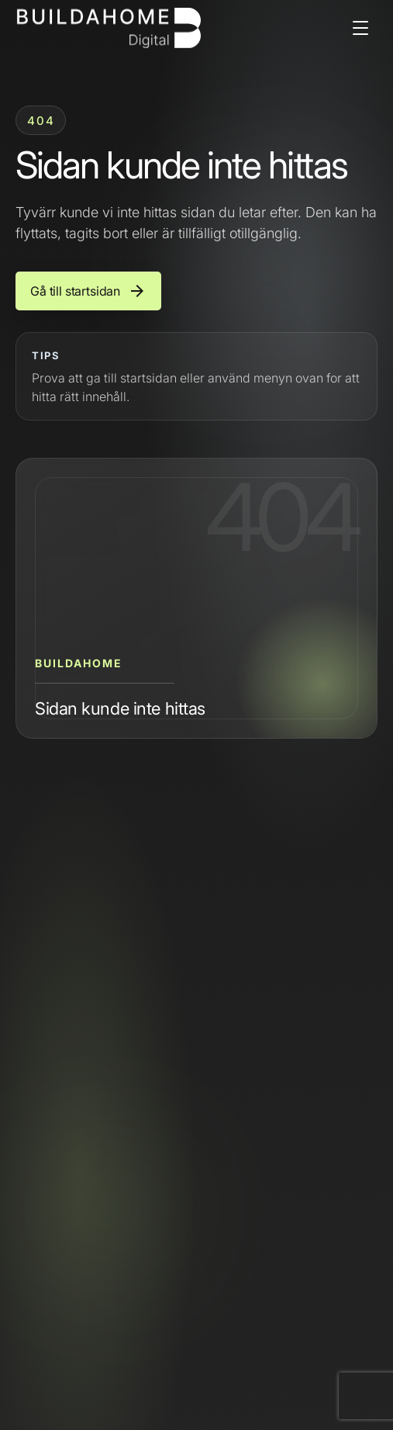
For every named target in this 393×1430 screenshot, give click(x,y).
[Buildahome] (108, 28)
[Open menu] (360, 28)
